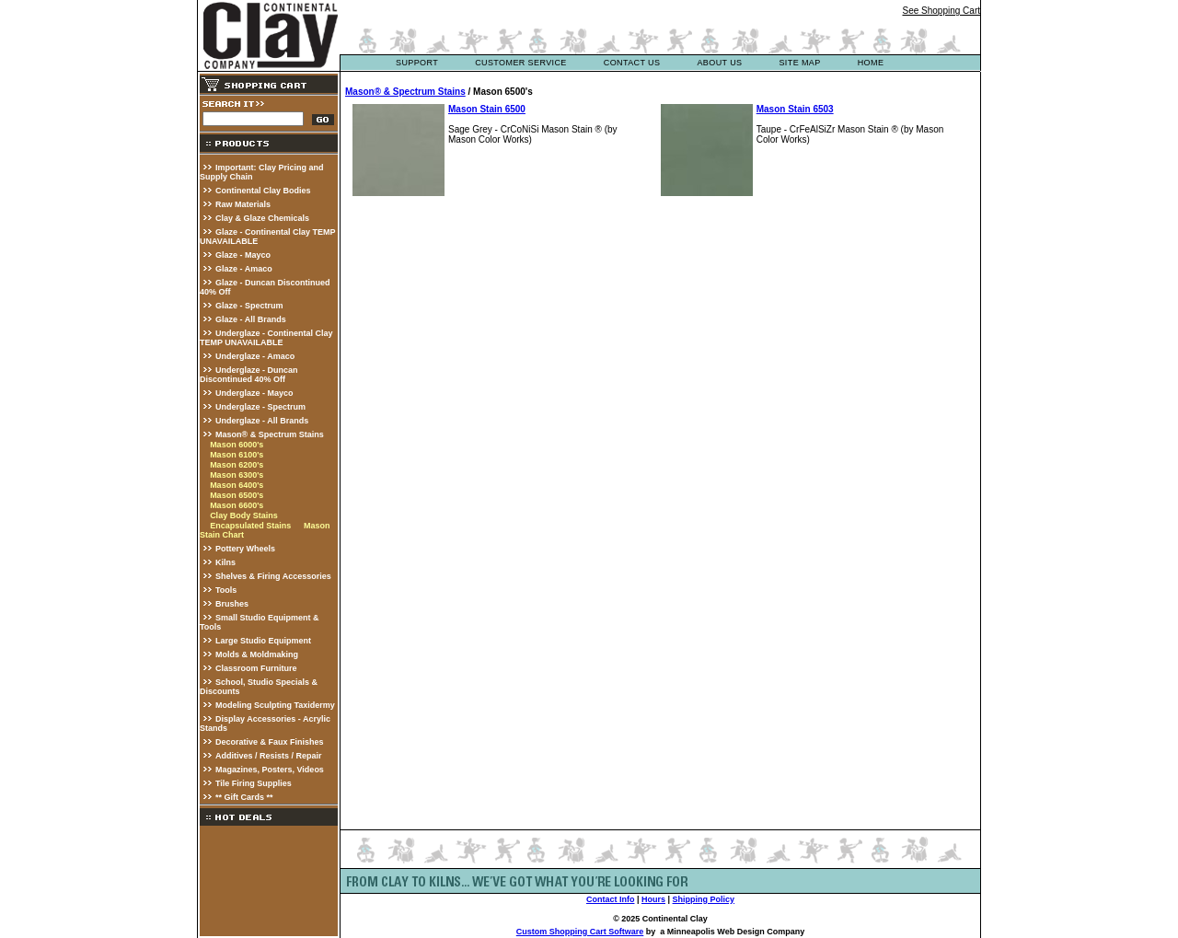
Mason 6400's (236, 485)
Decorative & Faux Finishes (269, 742)
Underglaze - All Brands (261, 420)
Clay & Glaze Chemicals (262, 218)
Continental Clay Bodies (263, 190)
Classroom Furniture (256, 668)
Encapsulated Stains (250, 525)
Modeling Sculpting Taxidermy (275, 705)
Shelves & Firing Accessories (273, 576)
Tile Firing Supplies (253, 783)
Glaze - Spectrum (249, 305)
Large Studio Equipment (263, 640)
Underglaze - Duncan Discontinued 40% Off (249, 374)
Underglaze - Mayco (254, 393)
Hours (653, 899)
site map (799, 62)
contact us (632, 62)
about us (719, 62)
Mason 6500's (236, 495)
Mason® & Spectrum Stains (269, 434)
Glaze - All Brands (250, 319)
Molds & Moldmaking (256, 654)
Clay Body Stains (244, 515)
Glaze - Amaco (243, 268)
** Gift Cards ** (244, 797)
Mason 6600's (236, 505)
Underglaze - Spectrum (260, 406)
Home (871, 62)
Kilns (225, 562)
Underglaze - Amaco (254, 356)
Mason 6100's (236, 454)
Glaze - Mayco (243, 255)
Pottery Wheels (245, 548)
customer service (521, 62)
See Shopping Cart (941, 11)
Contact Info (610, 899)
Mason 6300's (236, 475)
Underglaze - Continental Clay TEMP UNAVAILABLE (266, 338)
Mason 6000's (236, 444)
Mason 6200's (236, 464)
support (417, 62)
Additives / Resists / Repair (268, 755)
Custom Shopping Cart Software (580, 931)
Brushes (231, 603)
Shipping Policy (704, 899)
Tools (226, 590)
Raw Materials (243, 204)
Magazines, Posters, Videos (269, 769)
